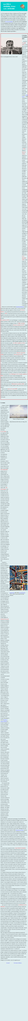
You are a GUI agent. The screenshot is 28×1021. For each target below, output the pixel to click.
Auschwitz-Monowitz (20, 306)
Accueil (8, 963)
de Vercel (20, 830)
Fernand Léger (12, 592)
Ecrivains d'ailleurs (18, 963)
